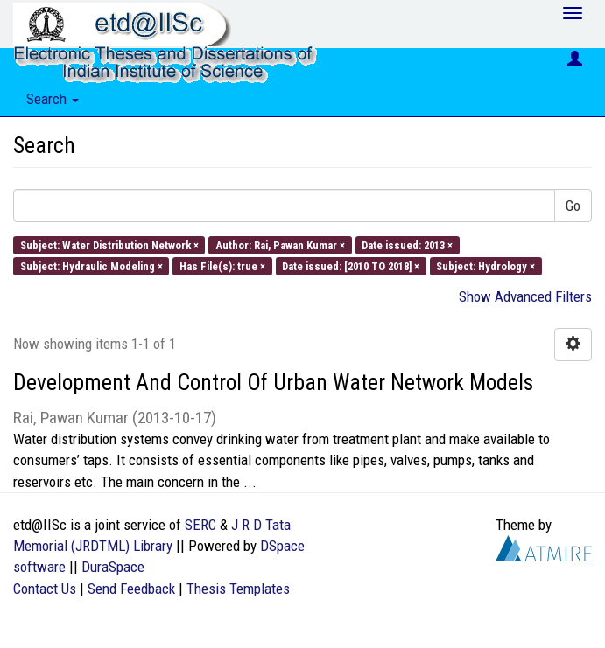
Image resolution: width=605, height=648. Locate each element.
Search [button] (52, 99)
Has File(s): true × (222, 265)
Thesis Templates (238, 588)
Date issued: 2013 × (407, 244)
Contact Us (44, 588)
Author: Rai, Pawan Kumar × (280, 244)
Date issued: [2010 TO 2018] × (350, 265)
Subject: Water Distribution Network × (109, 244)
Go (573, 205)
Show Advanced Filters (525, 296)
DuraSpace (112, 566)
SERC (200, 524)
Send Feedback (131, 588)
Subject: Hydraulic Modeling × (91, 265)
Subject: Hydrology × (485, 265)
